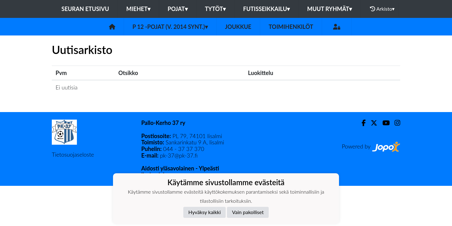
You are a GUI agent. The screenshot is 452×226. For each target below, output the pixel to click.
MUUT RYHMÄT (329, 8)
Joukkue (238, 26)
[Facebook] (361, 123)
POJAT (178, 8)
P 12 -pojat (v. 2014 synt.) (170, 26)
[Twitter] (371, 123)
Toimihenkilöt (291, 26)
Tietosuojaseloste (73, 154)
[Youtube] (383, 123)
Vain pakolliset (248, 212)
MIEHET (138, 8)
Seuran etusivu (85, 8)
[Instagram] (395, 123)
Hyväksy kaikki (204, 212)
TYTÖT (215, 8)
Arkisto (382, 9)
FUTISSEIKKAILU (266, 8)
